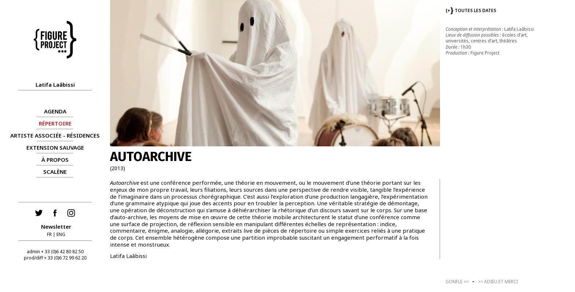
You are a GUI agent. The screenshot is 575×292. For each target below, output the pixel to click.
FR (49, 234)
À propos (55, 159)
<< (457, 281)
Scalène (55, 171)
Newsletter (56, 226)
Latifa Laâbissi (55, 84)
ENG (60, 234)
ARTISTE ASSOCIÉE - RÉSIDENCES (55, 135)
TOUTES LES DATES (471, 10)
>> (498, 281)
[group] (275, 73)
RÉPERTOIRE (55, 123)
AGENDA (55, 111)
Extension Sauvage (55, 147)
